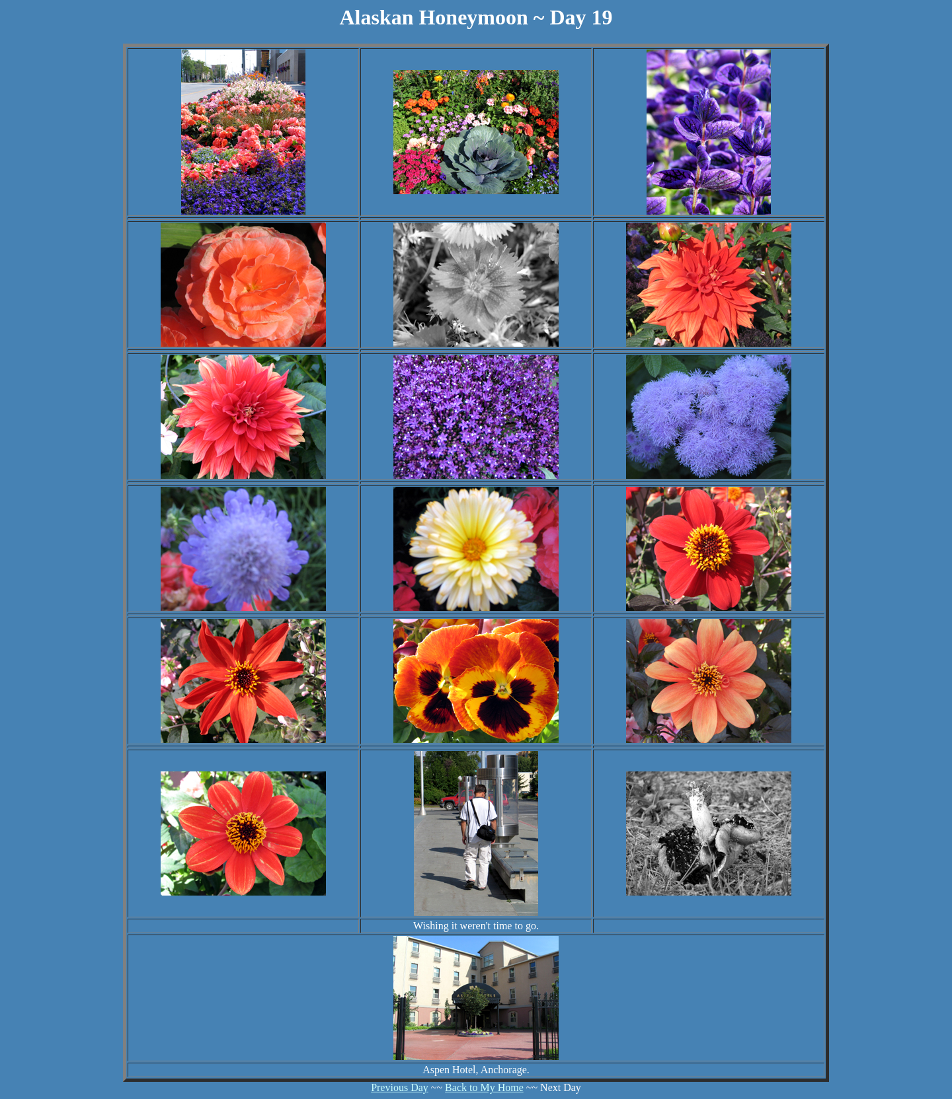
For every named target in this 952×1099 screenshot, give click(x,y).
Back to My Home (484, 1087)
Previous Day (399, 1087)
